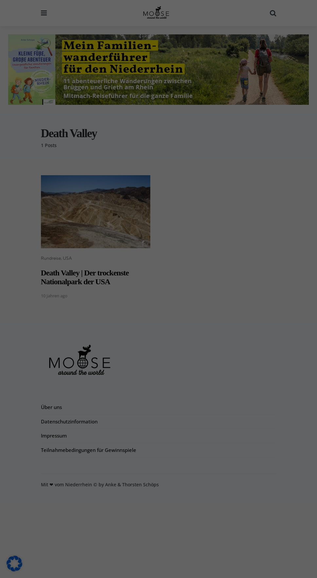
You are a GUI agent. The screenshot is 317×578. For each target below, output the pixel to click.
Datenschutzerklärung (117, 487)
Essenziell (181, 390)
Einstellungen (61, 500)
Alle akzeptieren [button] (99, 515)
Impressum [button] (192, 569)
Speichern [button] (217, 515)
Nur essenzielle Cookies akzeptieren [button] (158, 534)
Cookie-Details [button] (127, 569)
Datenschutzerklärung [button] (161, 569)
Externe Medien (188, 430)
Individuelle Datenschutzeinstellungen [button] (158, 554)
